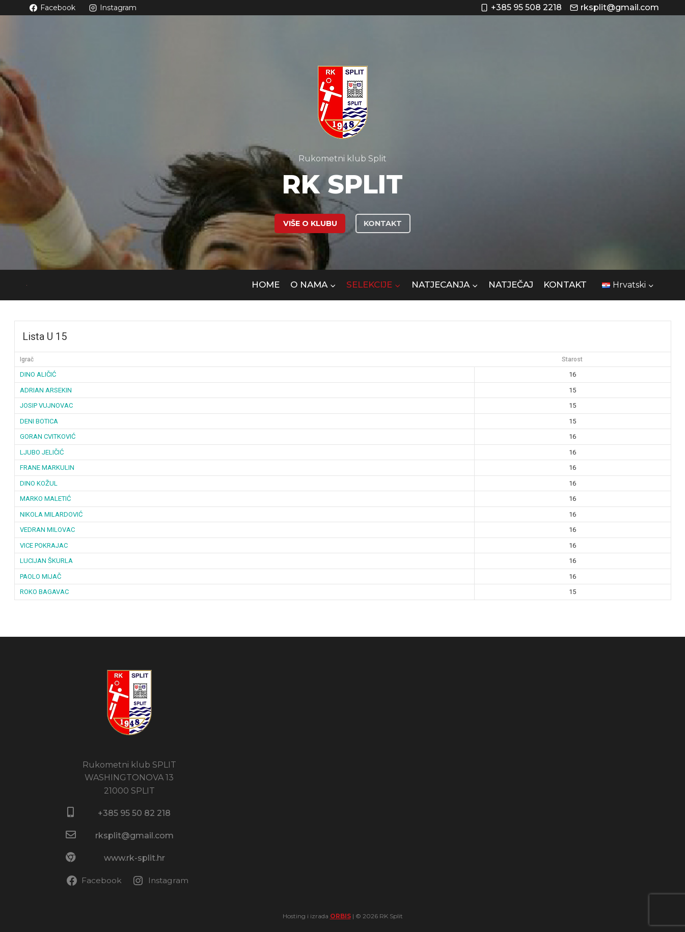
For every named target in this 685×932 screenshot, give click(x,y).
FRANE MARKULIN (47, 467)
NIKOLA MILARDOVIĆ (51, 514)
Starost (572, 359)
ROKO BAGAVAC (44, 592)
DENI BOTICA (39, 421)
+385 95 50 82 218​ (134, 813)
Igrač (27, 359)
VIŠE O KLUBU (310, 223)
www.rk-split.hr (134, 858)
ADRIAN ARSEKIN (46, 390)
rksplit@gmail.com (134, 835)
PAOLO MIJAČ (40, 576)
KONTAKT (383, 223)
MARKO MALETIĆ (45, 498)
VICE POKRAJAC (44, 545)
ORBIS (340, 916)
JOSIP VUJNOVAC (46, 405)
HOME (266, 284)
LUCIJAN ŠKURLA (46, 560)
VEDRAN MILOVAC (47, 529)
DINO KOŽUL (39, 483)
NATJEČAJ (510, 284)
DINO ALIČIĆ (38, 374)
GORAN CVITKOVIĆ (47, 436)
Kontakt (565, 284)
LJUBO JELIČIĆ (42, 452)
